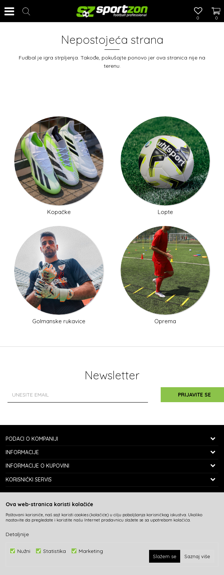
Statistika (54, 551)
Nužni (23, 551)
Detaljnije (17, 534)
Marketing (91, 551)
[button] (26, 11)
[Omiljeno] (198, 12)
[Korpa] (212, 4)
